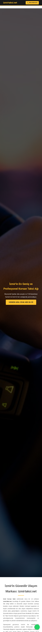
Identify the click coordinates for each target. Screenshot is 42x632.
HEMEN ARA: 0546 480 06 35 (21, 302)
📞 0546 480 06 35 (32, 2)
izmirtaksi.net (10, 2)
